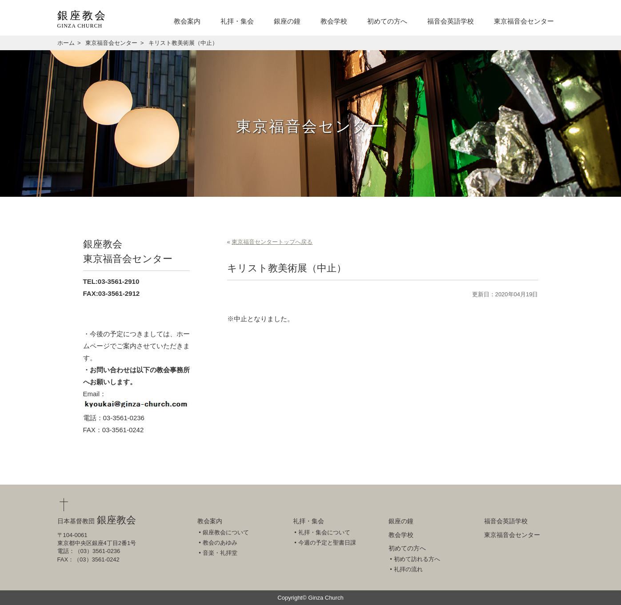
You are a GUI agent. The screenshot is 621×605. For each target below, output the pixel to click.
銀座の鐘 (287, 21)
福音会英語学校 (450, 21)
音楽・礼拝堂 (220, 552)
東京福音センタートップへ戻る (272, 242)
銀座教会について (226, 532)
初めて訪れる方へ (417, 559)
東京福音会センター (524, 21)
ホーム (66, 43)
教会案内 (187, 21)
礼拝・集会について (324, 532)
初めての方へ (387, 21)
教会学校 (334, 21)
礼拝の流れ (408, 569)
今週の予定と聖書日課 (327, 542)
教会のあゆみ (220, 542)
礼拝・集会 (237, 21)
